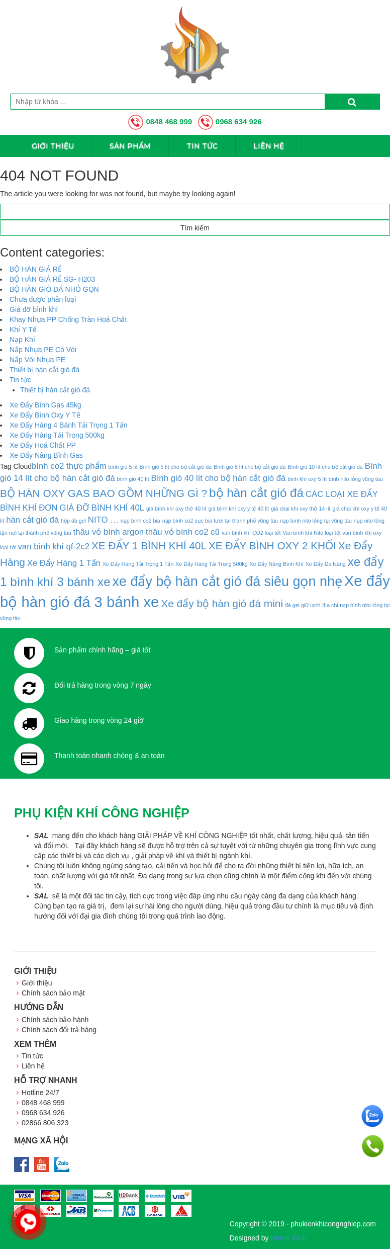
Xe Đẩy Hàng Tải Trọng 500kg (57, 435)
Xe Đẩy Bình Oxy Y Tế (45, 415)
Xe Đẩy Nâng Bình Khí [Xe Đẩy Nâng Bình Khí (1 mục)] (277, 564)
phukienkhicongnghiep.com (333, 1224)
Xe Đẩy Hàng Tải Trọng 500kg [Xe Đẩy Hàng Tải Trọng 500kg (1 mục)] (211, 564)
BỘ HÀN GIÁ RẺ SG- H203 (52, 279)
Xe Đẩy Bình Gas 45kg (45, 405)
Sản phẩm (130, 145)
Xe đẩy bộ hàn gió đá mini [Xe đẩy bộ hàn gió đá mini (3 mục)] (222, 603)
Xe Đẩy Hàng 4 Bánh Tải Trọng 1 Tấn (69, 425)
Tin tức (202, 145)
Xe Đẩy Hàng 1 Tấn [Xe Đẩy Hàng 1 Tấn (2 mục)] (64, 563)
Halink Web (288, 1238)
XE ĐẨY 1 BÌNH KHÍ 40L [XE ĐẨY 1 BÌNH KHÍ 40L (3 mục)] (149, 545)
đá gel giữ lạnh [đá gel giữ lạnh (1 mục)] (302, 605)
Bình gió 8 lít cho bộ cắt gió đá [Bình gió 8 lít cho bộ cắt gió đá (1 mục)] (250, 467)
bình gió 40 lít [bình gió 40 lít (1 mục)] (133, 479)
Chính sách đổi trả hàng (59, 1030)
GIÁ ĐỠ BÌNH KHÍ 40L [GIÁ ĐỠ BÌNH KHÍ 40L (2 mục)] (101, 508)
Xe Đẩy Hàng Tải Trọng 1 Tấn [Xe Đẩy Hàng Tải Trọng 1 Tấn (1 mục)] (138, 564)
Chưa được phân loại (43, 299)
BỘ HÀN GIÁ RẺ (36, 269)
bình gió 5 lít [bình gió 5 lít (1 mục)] (123, 467)
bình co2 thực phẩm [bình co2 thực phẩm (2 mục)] (69, 466)
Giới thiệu (53, 145)
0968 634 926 (230, 121)
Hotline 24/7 (40, 1093)
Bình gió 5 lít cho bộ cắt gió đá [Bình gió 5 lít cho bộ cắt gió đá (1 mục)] (176, 467)
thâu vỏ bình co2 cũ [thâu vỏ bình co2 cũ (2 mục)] (183, 532)
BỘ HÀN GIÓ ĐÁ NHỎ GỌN (54, 289)
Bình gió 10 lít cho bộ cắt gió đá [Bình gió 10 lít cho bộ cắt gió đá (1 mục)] (324, 467)
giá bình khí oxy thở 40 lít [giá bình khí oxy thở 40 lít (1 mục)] (176, 509)
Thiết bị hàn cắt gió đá (44, 370)
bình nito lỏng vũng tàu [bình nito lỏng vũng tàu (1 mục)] (356, 479)
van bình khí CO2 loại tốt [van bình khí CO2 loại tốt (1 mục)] (251, 533)
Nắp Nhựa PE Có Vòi (43, 350)
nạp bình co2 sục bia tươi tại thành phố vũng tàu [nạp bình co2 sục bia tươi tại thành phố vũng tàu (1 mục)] (220, 521)
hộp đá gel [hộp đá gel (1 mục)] (73, 521)
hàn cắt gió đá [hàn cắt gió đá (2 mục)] (32, 520)
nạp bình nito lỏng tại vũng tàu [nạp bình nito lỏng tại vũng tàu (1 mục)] (316, 521)
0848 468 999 (160, 121)
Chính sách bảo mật (53, 993)
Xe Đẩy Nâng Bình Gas (46, 455)
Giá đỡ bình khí (34, 309)
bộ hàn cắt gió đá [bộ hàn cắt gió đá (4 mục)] (256, 492)
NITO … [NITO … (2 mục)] (103, 520)
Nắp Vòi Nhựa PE (37, 360)
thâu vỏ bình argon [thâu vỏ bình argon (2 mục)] (108, 532)
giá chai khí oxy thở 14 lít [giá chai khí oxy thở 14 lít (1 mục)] (300, 509)
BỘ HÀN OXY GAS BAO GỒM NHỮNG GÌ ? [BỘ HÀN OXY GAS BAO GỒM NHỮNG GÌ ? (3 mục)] (103, 493)
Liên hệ (268, 145)
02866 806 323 (45, 1123)
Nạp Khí (22, 340)
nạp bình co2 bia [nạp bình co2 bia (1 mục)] (140, 521)
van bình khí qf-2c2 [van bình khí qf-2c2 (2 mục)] (53, 546)
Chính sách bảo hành (55, 1020)
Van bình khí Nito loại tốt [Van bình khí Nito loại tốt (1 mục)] (311, 533)
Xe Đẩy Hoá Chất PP (43, 445)
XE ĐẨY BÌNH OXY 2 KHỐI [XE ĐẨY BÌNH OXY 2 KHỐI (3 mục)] (272, 545)
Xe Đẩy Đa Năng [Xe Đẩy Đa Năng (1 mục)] (326, 564)
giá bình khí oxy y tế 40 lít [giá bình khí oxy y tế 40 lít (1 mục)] (238, 509)
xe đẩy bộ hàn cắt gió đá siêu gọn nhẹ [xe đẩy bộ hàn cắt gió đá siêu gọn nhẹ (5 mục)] (227, 581)
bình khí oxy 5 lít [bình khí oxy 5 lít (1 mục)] (307, 479)
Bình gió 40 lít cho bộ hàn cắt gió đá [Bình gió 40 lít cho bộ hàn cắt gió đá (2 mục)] (218, 478)
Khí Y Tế (23, 329)
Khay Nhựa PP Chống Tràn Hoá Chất (68, 319)
